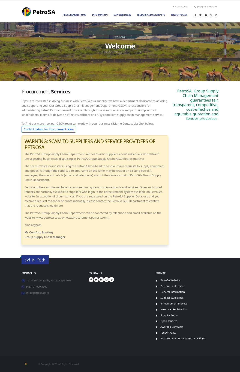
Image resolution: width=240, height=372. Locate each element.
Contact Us (180, 6)
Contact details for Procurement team (49, 129)
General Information (172, 292)
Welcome (120, 37)
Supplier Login (122, 14)
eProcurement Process (173, 303)
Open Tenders (168, 321)
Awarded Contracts (171, 326)
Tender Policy (179, 14)
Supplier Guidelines (172, 297)
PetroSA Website (170, 280)
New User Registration (173, 309)
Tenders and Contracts (151, 14)
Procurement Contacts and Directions (182, 338)
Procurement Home (74, 14)
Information (100, 14)
